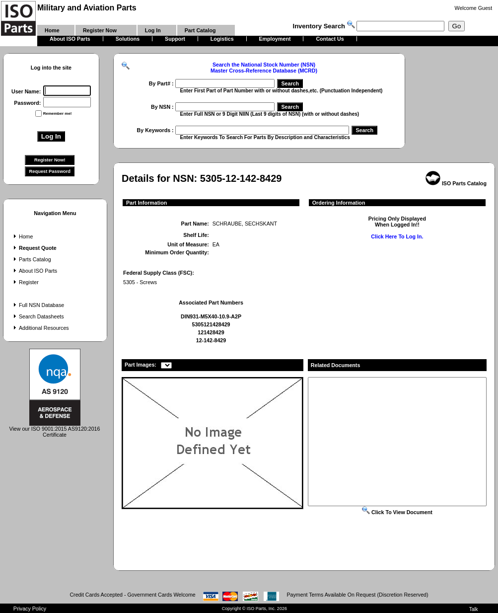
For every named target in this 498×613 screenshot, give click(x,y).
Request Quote (34, 248)
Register (25, 282)
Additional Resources (40, 328)
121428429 (211, 332)
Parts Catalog (31, 259)
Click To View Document (397, 512)
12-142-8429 (211, 340)
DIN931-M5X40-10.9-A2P (211, 316)
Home (22, 236)
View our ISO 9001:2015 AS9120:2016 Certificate (54, 429)
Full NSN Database (37, 305)
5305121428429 (211, 324)
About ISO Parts (34, 271)
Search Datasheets (37, 316)
